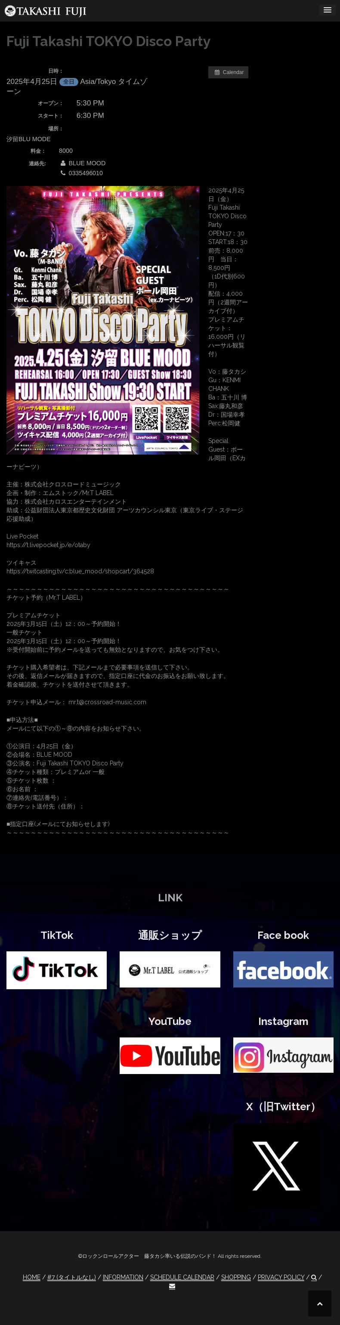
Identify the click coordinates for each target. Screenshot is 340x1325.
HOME (31, 1277)
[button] (314, 1277)
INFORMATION (123, 1277)
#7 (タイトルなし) (71, 1277)
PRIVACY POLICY (281, 1277)
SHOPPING (236, 1277)
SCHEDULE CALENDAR (182, 1277)
